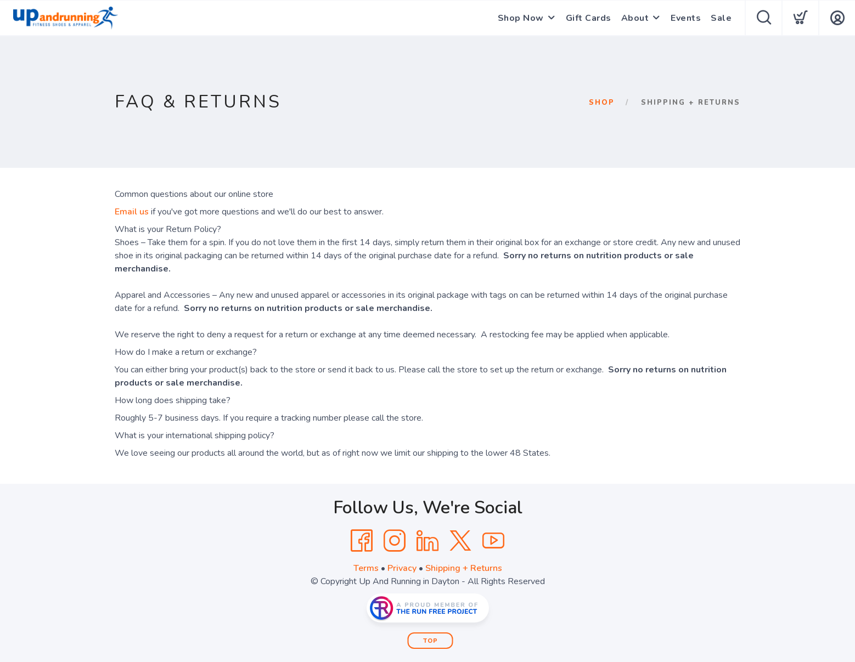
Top (430, 641)
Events (686, 18)
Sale (721, 18)
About (635, 18)
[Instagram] (394, 540)
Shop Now (521, 18)
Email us (132, 212)
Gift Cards (588, 18)
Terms (366, 568)
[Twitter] (460, 540)
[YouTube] (493, 540)
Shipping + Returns (463, 568)
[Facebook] (361, 540)
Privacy (402, 568)
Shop (602, 102)
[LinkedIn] (427, 540)
